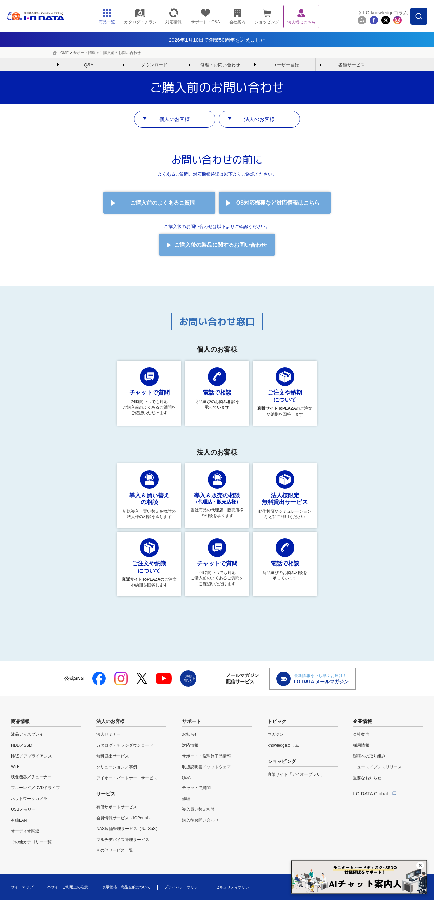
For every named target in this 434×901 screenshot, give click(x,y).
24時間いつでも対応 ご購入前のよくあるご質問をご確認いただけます (149, 392)
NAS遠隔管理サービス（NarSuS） (128, 829)
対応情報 (190, 746)
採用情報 (361, 746)
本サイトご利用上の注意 (67, 887)
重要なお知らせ (367, 778)
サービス (105, 794)
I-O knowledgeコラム (385, 12)
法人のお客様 (259, 119)
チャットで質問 (196, 788)
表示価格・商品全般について (126, 887)
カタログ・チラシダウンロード (124, 746)
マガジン (276, 735)
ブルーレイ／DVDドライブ (35, 788)
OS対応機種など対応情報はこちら (278, 203)
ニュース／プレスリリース (377, 767)
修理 (186, 799)
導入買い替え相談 (198, 810)
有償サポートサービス (116, 807)
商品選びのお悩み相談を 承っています (217, 389)
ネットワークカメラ (29, 799)
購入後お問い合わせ (200, 821)
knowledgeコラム (283, 746)
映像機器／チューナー (31, 777)
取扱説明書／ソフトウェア (206, 767)
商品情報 (20, 722)
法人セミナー (108, 735)
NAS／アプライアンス (31, 756)
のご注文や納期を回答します (284, 392)
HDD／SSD (21, 746)
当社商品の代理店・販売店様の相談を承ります (217, 494)
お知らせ (190, 735)
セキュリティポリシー (234, 887)
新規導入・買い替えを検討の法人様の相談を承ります (149, 495)
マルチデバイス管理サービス (122, 840)
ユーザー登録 (286, 65)
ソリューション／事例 (116, 767)
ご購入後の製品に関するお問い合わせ (220, 245)
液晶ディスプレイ (27, 735)
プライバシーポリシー (183, 887)
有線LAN (19, 821)
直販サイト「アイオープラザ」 (296, 775)
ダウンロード (154, 65)
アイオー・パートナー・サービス (126, 778)
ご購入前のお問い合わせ (120, 53)
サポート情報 (84, 53)
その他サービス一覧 (114, 851)
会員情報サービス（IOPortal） (124, 818)
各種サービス (351, 65)
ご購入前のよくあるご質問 (162, 203)
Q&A (88, 65)
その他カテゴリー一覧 (31, 842)
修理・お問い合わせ (220, 65)
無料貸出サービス (112, 756)
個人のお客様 (174, 119)
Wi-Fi (15, 767)
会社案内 (361, 735)
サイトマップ (22, 887)
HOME (63, 53)
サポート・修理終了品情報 (206, 756)
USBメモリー (23, 810)
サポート (191, 722)
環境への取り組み (369, 756)
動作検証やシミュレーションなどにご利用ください (284, 495)
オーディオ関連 (25, 831)
